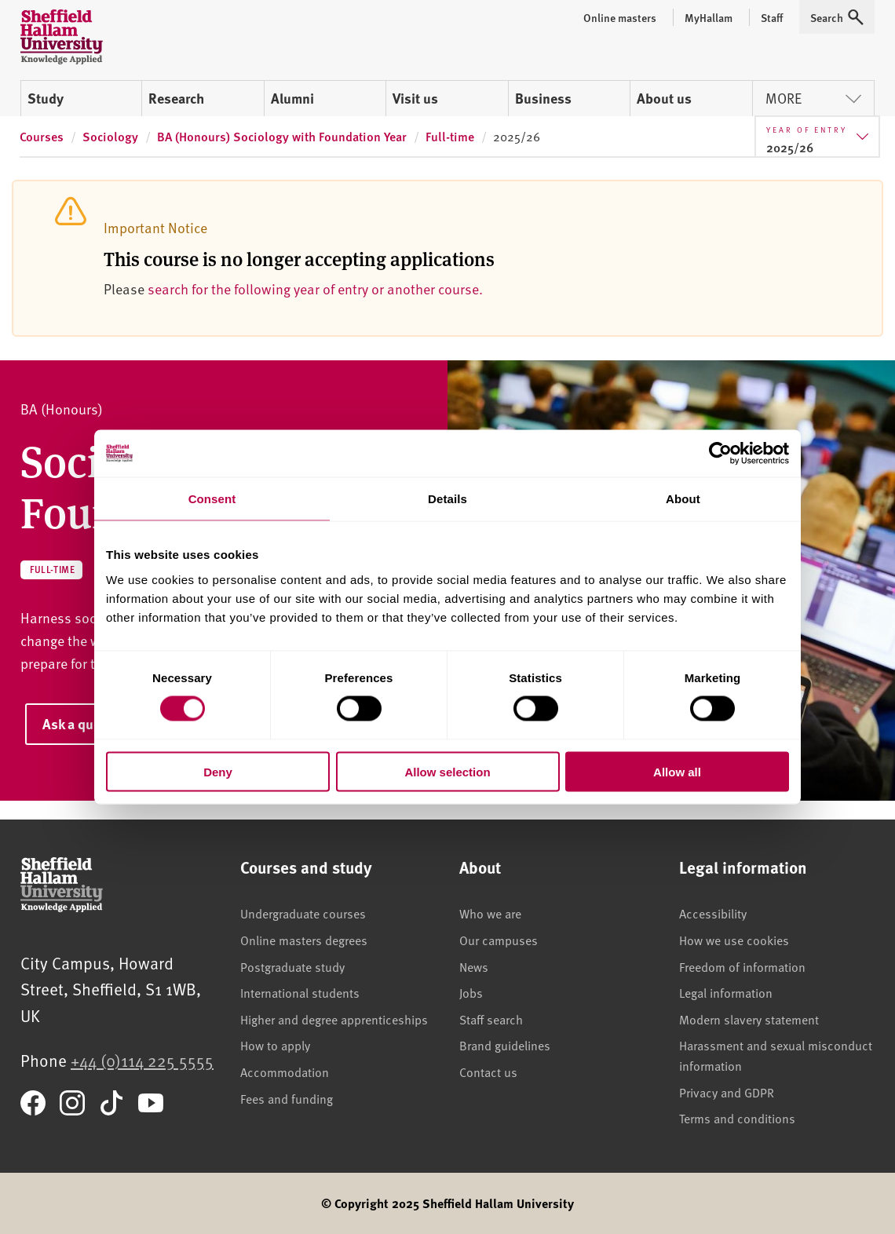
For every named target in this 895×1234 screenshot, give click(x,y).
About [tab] (683, 499)
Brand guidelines (504, 1044)
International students (300, 992)
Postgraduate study (292, 966)
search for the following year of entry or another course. (315, 288)
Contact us (488, 1071)
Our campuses (498, 939)
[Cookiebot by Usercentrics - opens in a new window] (720, 453)
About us (664, 98)
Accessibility (713, 913)
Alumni (292, 98)
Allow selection (447, 771)
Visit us (415, 98)
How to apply (275, 1044)
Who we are (490, 913)
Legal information (726, 992)
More (813, 98)
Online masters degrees (303, 939)
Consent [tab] (212, 499)
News (473, 966)
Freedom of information (742, 966)
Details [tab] (447, 499)
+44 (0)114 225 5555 (142, 1060)
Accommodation (284, 1071)
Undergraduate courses (303, 913)
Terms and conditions (737, 1117)
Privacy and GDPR (726, 1092)
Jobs (471, 992)
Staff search (491, 1019)
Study (45, 98)
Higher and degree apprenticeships (334, 1019)
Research (176, 98)
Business (543, 98)
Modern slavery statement (749, 1019)
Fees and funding (286, 1098)
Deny (217, 771)
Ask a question (87, 724)
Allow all (677, 771)
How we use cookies (734, 939)
